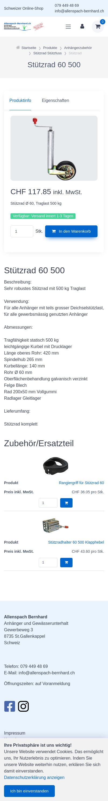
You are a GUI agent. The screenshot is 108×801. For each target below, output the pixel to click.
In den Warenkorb (71, 231)
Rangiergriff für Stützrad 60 (81, 483)
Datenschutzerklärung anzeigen (34, 777)
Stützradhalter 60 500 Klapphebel (76, 542)
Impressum (14, 733)
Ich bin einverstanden (29, 791)
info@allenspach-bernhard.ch (79, 11)
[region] (54, 100)
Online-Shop (32, 8)
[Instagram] (23, 708)
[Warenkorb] (98, 26)
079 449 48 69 (67, 5)
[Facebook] (9, 708)
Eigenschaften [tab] (55, 100)
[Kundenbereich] (82, 26)
